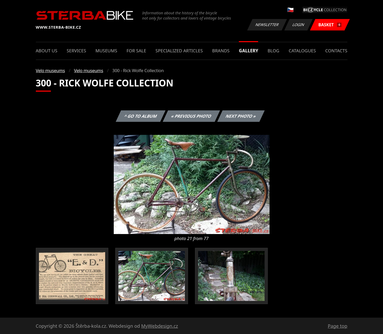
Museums (106, 51)
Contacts (336, 51)
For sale (136, 51)
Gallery (248, 51)
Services (76, 51)
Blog (273, 51)
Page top (337, 326)
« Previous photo (191, 116)
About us (46, 51)
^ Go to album (140, 116)
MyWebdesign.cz (159, 326)
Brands (221, 51)
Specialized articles (179, 51)
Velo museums (50, 70)
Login (299, 24)
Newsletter (267, 24)
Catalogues (302, 51)
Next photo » (241, 116)
